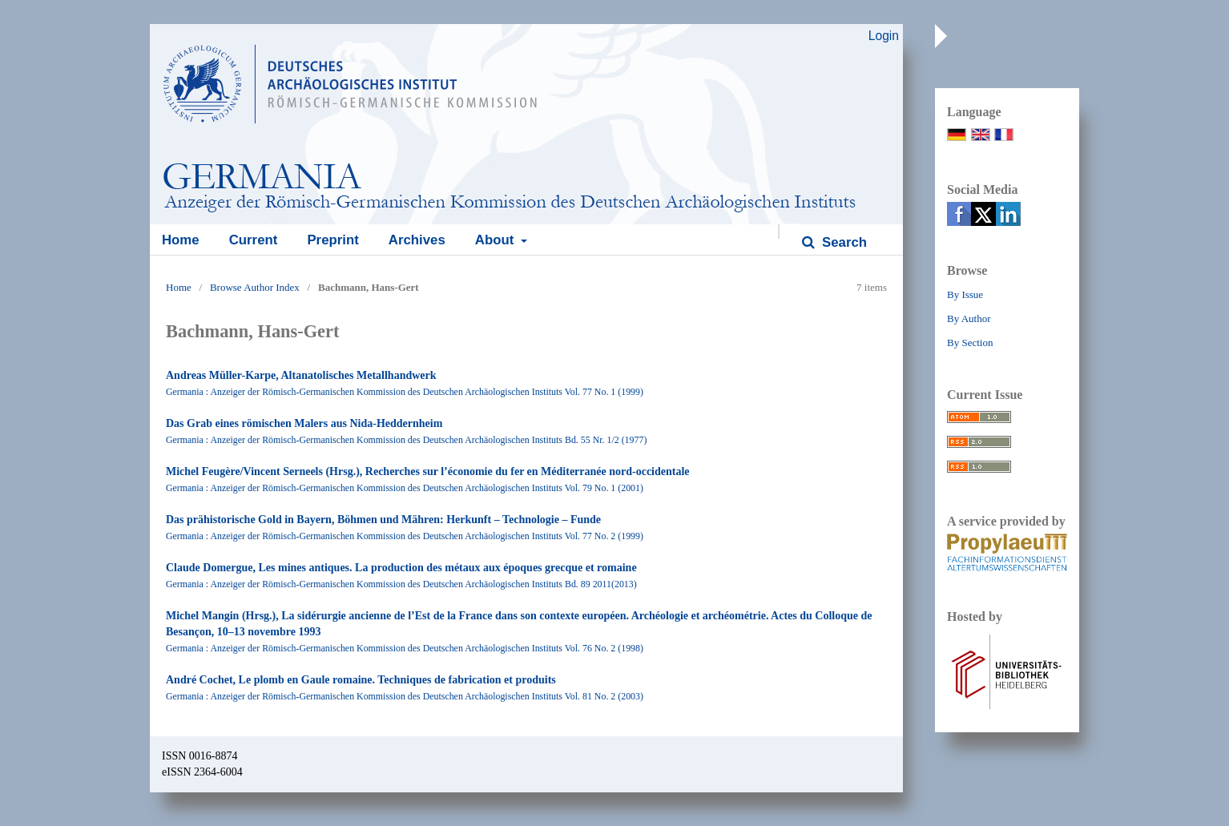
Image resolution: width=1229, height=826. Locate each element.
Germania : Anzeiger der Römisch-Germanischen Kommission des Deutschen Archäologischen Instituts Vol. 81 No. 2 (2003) (404, 696)
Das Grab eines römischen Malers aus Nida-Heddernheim (304, 423)
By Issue (965, 294)
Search (842, 242)
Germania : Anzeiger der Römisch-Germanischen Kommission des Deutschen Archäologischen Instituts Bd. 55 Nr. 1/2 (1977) (406, 439)
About (496, 240)
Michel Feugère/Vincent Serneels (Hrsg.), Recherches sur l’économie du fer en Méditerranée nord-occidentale (428, 471)
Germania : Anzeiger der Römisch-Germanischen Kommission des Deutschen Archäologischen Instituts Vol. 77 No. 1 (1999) (404, 391)
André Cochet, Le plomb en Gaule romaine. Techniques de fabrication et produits (361, 680)
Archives (417, 240)
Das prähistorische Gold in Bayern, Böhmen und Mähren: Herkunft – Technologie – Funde (383, 520)
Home (180, 240)
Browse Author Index (255, 287)
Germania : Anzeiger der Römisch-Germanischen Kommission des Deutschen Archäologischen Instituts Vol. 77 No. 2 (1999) (404, 536)
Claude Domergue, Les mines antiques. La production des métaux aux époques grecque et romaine (401, 568)
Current (253, 240)
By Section (970, 342)
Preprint (332, 240)
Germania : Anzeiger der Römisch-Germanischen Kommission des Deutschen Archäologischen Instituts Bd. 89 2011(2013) (401, 584)
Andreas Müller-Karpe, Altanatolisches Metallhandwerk (301, 375)
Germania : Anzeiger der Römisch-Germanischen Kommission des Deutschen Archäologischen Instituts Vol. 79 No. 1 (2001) (404, 488)
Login (883, 35)
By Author (969, 318)
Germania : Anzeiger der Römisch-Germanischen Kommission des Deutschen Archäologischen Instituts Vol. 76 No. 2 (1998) (404, 648)
